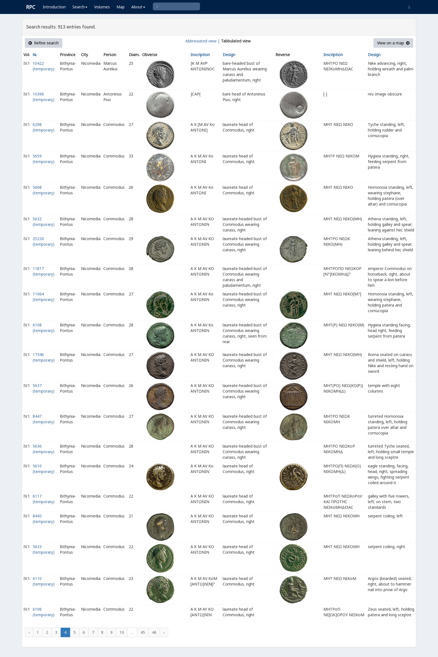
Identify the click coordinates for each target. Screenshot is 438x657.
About (138, 6)
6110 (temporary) (43, 581)
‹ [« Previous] (29, 632)
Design (229, 54)
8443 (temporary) (43, 518)
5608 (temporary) (43, 190)
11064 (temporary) (43, 296)
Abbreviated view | (202, 41)
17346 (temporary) (43, 357)
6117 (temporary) (43, 498)
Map (120, 6)
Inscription (200, 54)
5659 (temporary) (43, 158)
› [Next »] (164, 632)
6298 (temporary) (43, 127)
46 (154, 632)
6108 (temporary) (43, 327)
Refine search (43, 43)
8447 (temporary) (43, 419)
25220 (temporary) (43, 241)
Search (79, 6)
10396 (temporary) (43, 96)
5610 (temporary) (43, 468)
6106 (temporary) (43, 611)
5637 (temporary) (43, 388)
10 (122, 632)
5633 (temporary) (43, 549)
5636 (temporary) (43, 448)
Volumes (102, 6)
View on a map (393, 43)
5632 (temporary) (43, 221)
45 (143, 632)
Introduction (54, 6)
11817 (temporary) (43, 271)
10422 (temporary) (43, 66)
